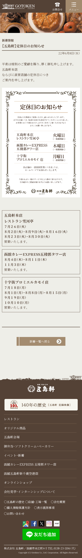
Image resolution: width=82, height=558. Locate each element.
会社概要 (59, 502)
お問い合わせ (15, 513)
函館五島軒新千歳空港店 (21, 473)
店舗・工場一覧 (37, 502)
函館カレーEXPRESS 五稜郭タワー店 (30, 464)
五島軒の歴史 (15, 502)
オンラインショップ (18, 482)
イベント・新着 (14, 455)
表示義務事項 (45, 508)
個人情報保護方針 (18, 508)
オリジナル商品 (15, 428)
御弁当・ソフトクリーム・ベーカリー (29, 446)
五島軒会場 (12, 437)
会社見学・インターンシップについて (29, 491)
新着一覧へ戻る (39, 341)
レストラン (12, 419)
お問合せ (57, 6)
